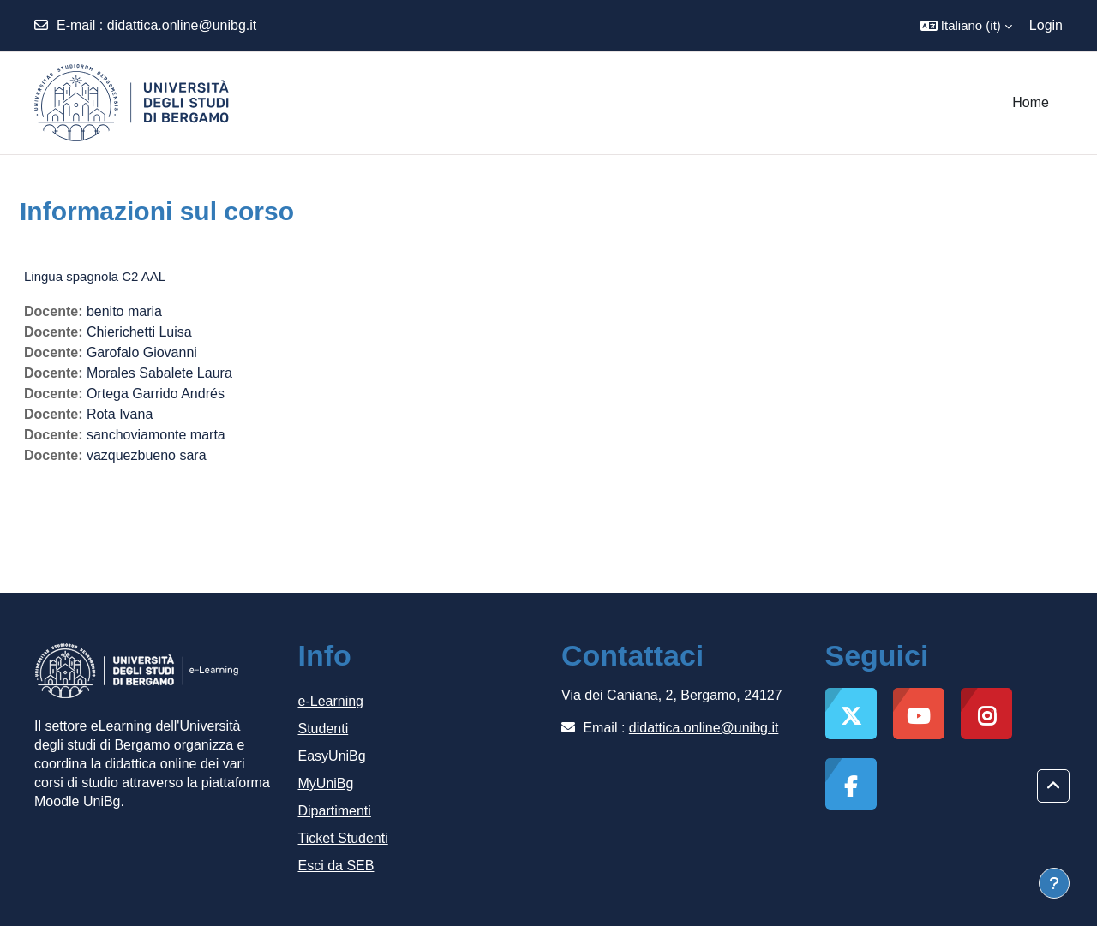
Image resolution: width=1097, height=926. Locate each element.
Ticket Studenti (343, 838)
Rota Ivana (120, 414)
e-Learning (331, 701)
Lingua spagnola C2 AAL (94, 276)
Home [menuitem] (1030, 102)
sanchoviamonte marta (156, 434)
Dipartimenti (334, 811)
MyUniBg (326, 783)
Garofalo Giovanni (142, 352)
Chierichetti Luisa (139, 332)
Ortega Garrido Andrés (156, 393)
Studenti (323, 728)
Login (1046, 25)
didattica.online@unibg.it (182, 25)
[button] (966, 25)
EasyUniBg (332, 756)
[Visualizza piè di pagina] (1054, 883)
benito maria (124, 311)
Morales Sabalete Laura (159, 373)
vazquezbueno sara (147, 455)
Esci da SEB (336, 865)
